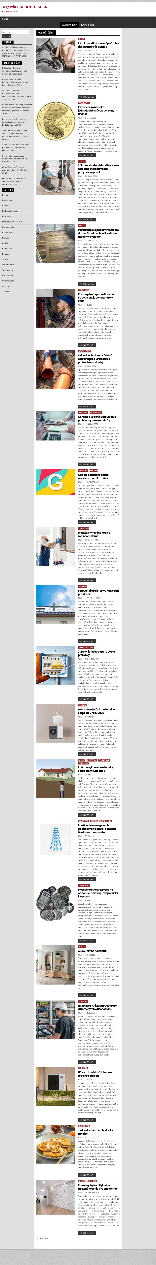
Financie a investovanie (12, 222)
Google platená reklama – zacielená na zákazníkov (95, 486)
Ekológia (82, 596)
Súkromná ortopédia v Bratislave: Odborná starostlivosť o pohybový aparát (95, 174)
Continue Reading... (87, 100)
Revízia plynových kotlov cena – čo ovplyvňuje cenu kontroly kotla (98, 304)
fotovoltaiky (107, 624)
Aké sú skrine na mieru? (93, 961)
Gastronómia (105, 831)
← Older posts (43, 1252)
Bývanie (82, 770)
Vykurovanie (84, 296)
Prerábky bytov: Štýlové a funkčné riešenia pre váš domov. (95, 1198)
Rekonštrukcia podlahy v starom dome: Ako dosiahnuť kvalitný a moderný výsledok (97, 240)
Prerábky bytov (101, 1219)
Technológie (104, 770)
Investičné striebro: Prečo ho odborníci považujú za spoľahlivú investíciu (96, 903)
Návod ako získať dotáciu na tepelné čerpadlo (97, 1084)
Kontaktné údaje (87, 24)
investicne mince (111, 143)
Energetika (91, 770)
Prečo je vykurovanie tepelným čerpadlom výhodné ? (98, 779)
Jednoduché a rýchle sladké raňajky (97, 1142)
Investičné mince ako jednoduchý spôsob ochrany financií (97, 114)
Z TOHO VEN (20, 56)
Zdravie (82, 164)
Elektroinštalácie (86, 657)
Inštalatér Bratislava (104, 75)
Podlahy (82, 232)
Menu (6, 19)
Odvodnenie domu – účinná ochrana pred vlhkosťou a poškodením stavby (96, 365)
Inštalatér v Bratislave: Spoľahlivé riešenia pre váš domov (96, 46)
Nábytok (82, 957)
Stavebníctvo (84, 358)
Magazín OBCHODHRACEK (24, 6)
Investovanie (84, 106)
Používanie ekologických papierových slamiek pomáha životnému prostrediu (98, 839)
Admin (80, 54)
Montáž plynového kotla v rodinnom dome (95, 544)
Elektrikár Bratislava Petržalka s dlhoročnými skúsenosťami (98, 1017)
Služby (81, 39)
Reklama (93, 480)
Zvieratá (6, 292)
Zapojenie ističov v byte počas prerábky (98, 663)
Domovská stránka (69, 24)
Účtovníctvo (95, 419)
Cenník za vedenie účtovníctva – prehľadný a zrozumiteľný (96, 427)
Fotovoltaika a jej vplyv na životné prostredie (95, 602)
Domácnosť (83, 831)
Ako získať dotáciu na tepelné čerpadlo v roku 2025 (98, 721)
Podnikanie (83, 419)
